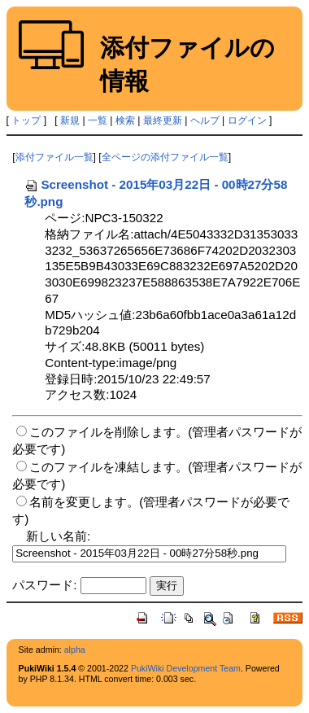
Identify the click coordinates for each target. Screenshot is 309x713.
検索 (125, 120)
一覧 (97, 120)
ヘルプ (205, 120)
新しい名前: (58, 536)
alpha (74, 649)
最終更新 (162, 120)
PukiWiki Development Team (186, 668)
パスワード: (44, 585)
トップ (26, 120)
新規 (70, 120)
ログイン (247, 120)
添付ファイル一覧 (54, 157)
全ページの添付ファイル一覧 (165, 157)
